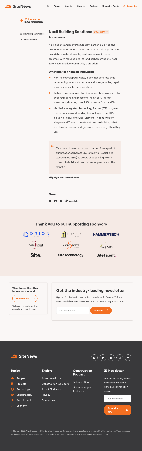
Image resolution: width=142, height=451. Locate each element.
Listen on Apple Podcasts (82, 389)
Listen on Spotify (83, 382)
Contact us (48, 400)
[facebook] (61, 200)
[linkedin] (55, 200)
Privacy (46, 394)
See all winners (28, 39)
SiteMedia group (109, 431)
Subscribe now (118, 410)
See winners (25, 298)
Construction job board (55, 383)
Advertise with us (51, 378)
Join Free (101, 310)
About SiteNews (51, 389)
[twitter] (50, 200)
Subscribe (130, 6)
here (33, 309)
